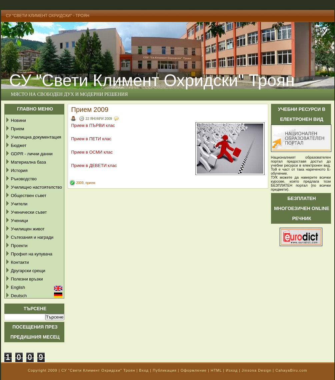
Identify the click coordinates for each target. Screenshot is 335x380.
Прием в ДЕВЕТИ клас (94, 165)
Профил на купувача (32, 253)
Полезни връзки (27, 278)
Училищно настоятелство (36, 187)
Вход (144, 370)
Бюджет (19, 145)
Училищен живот (28, 228)
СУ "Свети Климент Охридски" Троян (98, 370)
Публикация (164, 370)
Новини (18, 120)
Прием (17, 128)
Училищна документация (36, 137)
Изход (232, 370)
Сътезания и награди (32, 237)
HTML (216, 370)
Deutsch (19, 295)
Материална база (28, 162)
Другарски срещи (28, 270)
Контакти (20, 262)
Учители (19, 203)
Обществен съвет (29, 195)
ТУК (274, 177)
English (18, 287)
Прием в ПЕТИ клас (91, 138)
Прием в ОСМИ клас (92, 152)
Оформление (194, 370)
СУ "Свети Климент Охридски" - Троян (48, 15)
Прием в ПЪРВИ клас (93, 125)
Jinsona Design (256, 370)
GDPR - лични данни (32, 153)
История (19, 170)
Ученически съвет (29, 212)
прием (90, 183)
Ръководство (24, 178)
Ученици (19, 220)
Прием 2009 (90, 109)
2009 (80, 183)
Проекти (19, 245)
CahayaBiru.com (291, 370)
